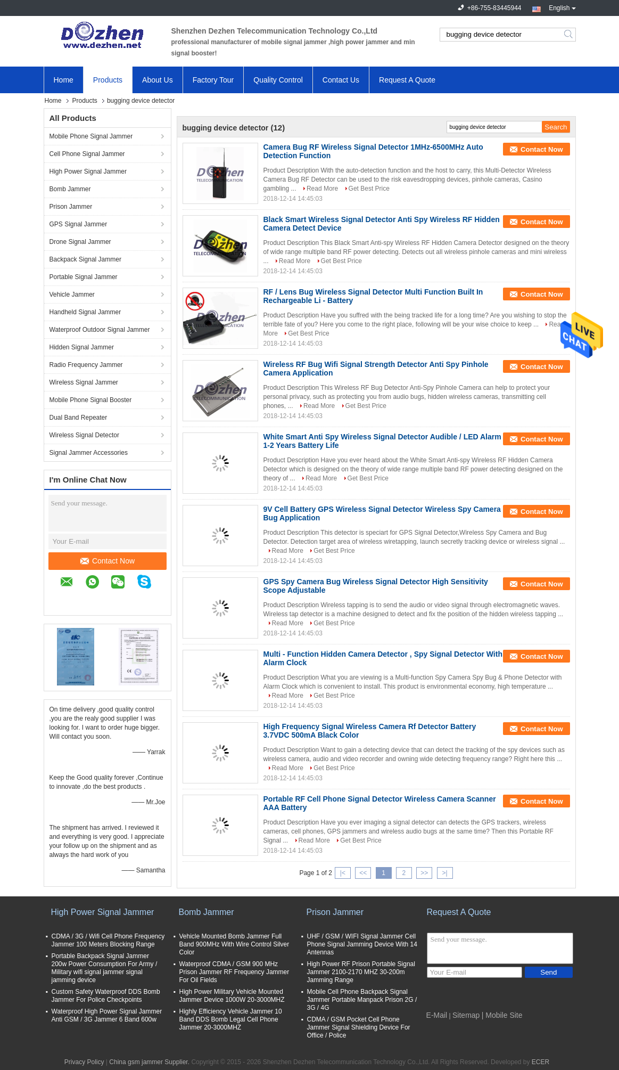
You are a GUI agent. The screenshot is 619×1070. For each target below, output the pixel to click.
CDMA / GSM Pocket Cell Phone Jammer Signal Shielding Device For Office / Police (358, 1027)
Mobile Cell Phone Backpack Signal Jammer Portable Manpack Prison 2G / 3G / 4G (362, 999)
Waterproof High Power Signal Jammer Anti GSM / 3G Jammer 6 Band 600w (107, 1015)
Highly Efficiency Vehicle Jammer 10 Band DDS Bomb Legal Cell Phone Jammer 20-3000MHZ (230, 1019)
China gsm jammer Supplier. (150, 1062)
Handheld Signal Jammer (85, 312)
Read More (322, 188)
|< (342, 873)
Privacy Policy (84, 1062)
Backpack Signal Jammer (85, 259)
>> (424, 873)
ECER (540, 1062)
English (562, 7)
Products (107, 80)
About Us (157, 80)
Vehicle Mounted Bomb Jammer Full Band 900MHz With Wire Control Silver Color (234, 944)
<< (363, 873)
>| (444, 873)
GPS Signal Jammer (78, 224)
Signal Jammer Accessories (88, 452)
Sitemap (466, 1015)
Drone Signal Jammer (80, 242)
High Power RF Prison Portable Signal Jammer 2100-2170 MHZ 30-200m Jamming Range (361, 972)
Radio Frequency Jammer (86, 365)
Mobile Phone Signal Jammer (91, 136)
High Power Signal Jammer (88, 171)
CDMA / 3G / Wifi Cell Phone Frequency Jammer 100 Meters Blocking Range (108, 940)
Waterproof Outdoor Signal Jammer (99, 329)
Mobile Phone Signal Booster (90, 400)
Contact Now (107, 561)
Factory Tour (213, 80)
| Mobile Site (502, 1015)
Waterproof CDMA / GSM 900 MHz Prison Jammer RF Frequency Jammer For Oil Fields (234, 972)
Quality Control (278, 80)
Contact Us (341, 80)
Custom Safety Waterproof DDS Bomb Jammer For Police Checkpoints (106, 995)
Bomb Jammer (70, 189)
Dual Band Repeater (78, 417)
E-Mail (437, 1015)
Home (63, 80)
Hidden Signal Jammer (81, 347)
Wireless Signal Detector (84, 435)
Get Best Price (369, 188)
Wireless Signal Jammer (83, 382)
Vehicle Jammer (72, 294)
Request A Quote (407, 80)
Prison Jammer (71, 206)
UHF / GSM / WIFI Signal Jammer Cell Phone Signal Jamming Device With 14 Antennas (362, 944)
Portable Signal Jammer (83, 277)
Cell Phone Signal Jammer (87, 154)
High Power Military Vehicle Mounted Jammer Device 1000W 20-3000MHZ (232, 995)
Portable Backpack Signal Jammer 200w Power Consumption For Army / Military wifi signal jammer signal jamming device (105, 968)
